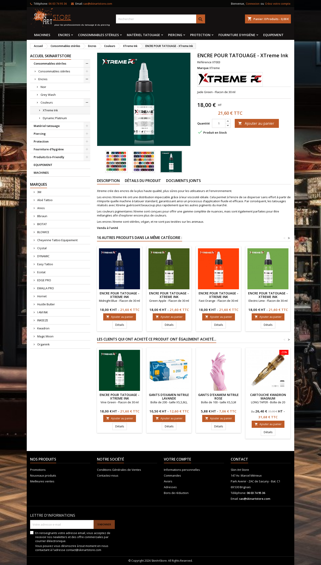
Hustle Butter (46, 304)
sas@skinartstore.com (97, 4)
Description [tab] (108, 180)
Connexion (252, 4)
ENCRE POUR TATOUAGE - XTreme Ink (119, 295)
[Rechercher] (160, 18)
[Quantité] (218, 123)
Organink (43, 344)
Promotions (38, 470)
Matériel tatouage (143, 35)
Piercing (175, 35)
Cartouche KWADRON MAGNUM (268, 396)
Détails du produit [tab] (143, 180)
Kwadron (43, 328)
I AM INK (42, 312)
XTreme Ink (50, 110)
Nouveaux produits (43, 475)
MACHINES (42, 35)
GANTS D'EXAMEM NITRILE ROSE (218, 396)
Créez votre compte (277, 4)
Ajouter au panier (256, 123)
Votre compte (177, 459)
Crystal (42, 248)
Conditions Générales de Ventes (119, 470)
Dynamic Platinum (55, 118)
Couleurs (47, 102)
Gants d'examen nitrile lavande (169, 396)
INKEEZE (42, 320)
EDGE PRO (44, 280)
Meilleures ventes (42, 481)
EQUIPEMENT (273, 35)
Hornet (42, 296)
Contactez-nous (107, 475)
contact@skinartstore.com (83, 550)
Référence (204, 62)
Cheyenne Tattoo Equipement (57, 240)
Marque (203, 68)
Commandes (172, 475)
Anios (41, 208)
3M (39, 192)
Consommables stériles (98, 35)
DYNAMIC (43, 256)
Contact (239, 459)
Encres (64, 35)
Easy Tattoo (45, 264)
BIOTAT (42, 224)
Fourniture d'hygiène (236, 35)
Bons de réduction (176, 493)
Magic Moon (45, 336)
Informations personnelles (182, 470)
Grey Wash (48, 95)
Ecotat (41, 272)
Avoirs (168, 481)
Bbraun (42, 216)
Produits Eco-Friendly (49, 157)
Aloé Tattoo (45, 200)
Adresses (170, 487)
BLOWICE (43, 232)
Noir (43, 87)
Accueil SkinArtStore (50, 55)
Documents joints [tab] (183, 180)
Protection (200, 35)
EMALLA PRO (45, 288)
